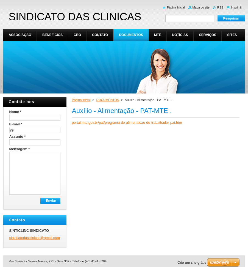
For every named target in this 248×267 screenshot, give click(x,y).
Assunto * (17, 136)
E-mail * (15, 124)
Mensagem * (19, 149)
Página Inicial (176, 7)
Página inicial (81, 99)
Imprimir (236, 7)
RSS (220, 7)
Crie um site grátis (191, 262)
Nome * (15, 112)
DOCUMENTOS (107, 99)
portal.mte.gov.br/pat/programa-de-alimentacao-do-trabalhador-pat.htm (127, 122)
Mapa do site (201, 7)
